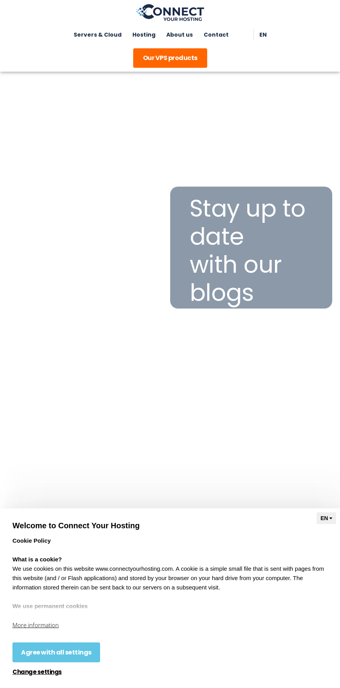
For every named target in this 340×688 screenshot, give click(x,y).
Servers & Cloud (98, 35)
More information (35, 625)
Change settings (37, 672)
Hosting (143, 35)
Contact (216, 35)
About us (179, 35)
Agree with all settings (56, 652)
